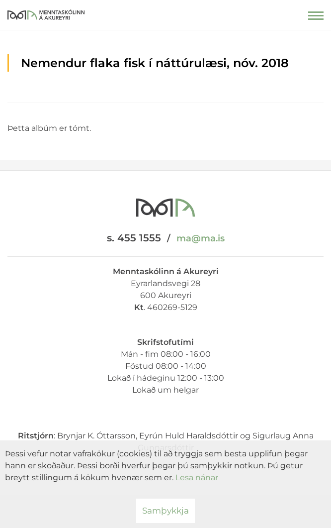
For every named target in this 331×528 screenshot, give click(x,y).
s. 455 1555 (134, 238)
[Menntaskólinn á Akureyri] (45, 12)
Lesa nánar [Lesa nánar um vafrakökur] (196, 477)
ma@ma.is (200, 238)
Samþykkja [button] (165, 511)
